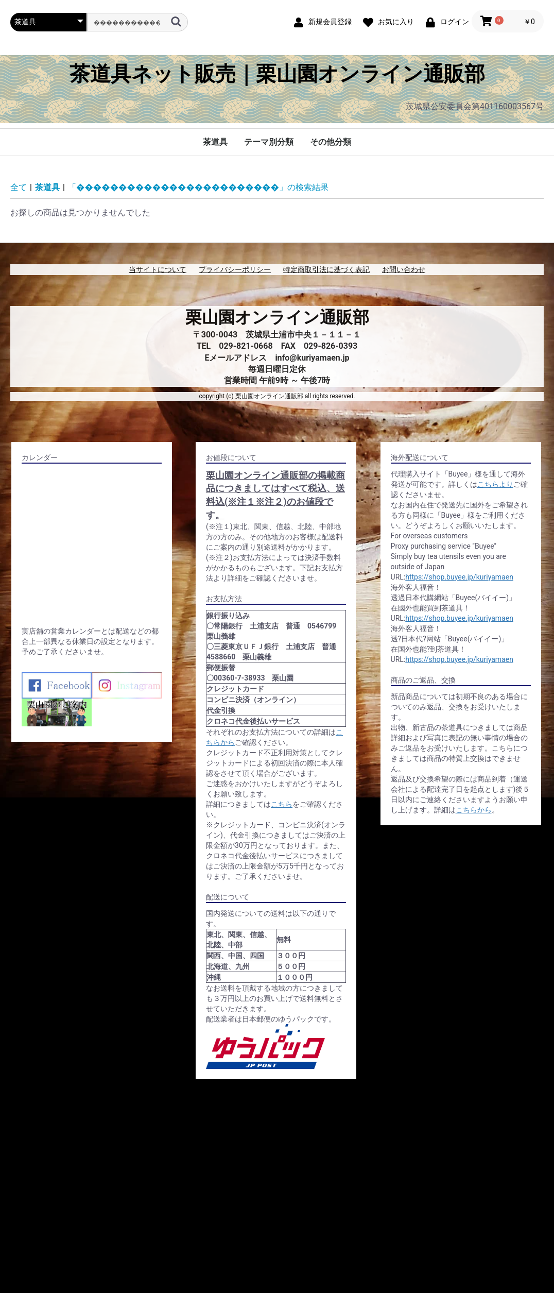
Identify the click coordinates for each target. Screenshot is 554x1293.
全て (18, 187)
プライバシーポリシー (235, 269)
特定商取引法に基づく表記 (326, 269)
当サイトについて (157, 269)
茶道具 (215, 142)
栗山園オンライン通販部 (277, 317)
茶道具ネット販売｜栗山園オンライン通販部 (277, 74)
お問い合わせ (403, 269)
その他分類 (330, 142)
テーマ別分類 (268, 142)
